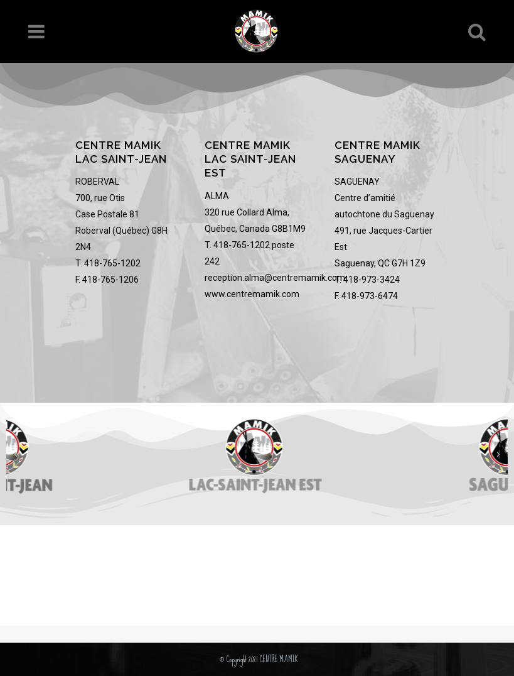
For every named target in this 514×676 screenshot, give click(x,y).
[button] (16, 455)
